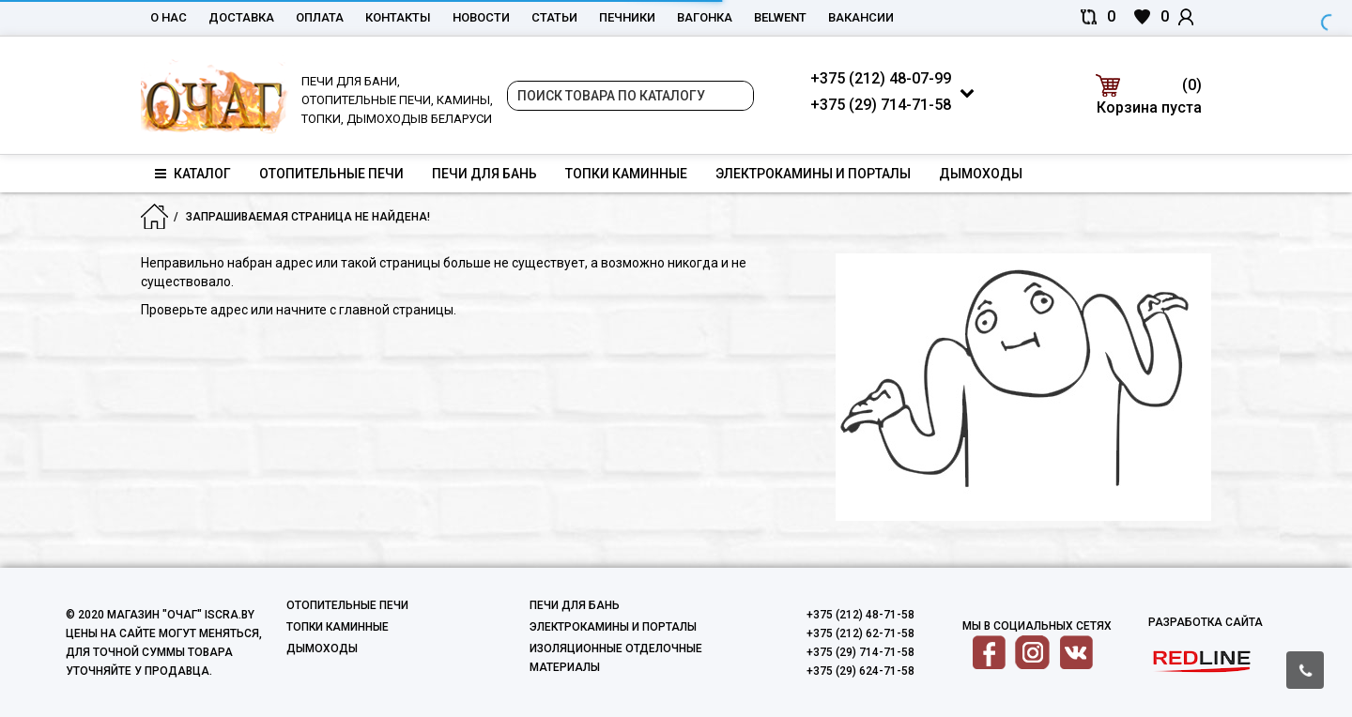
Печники (627, 17)
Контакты (398, 17)
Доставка (241, 17)
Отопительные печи (331, 173)
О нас (168, 17)
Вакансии (861, 17)
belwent (780, 17)
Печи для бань (484, 173)
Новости (481, 17)
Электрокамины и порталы (813, 173)
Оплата (320, 17)
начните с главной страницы (364, 309)
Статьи (554, 17)
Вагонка (704, 17)
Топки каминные (626, 173)
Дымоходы (980, 173)
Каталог (193, 173)
